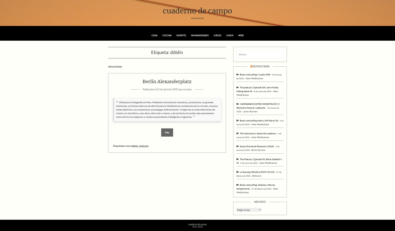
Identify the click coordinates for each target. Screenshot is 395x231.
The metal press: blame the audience (258, 133)
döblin (134, 145)
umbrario (144, 145)
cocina (167, 35)
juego (217, 35)
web (241, 35)
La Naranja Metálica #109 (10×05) (257, 172)
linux (230, 35)
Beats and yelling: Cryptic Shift (255, 74)
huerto (181, 35)
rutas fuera (261, 66)
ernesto (187, 89)
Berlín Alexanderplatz (167, 81)
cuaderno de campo (197, 10)
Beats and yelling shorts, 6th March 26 (259, 120)
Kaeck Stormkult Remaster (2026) (257, 146)
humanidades (200, 35)
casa (154, 35)
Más (167, 132)
